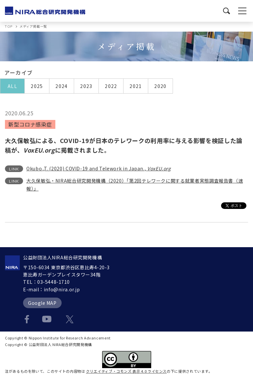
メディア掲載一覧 (33, 26)
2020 (160, 86)
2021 (135, 86)
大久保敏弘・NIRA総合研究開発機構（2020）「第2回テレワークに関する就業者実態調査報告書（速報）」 (134, 184)
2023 (86, 86)
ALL (12, 86)
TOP (9, 26)
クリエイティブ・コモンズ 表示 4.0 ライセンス (126, 371)
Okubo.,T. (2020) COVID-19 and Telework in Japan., (98, 168)
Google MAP (42, 303)
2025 (37, 86)
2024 (61, 86)
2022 (111, 86)
